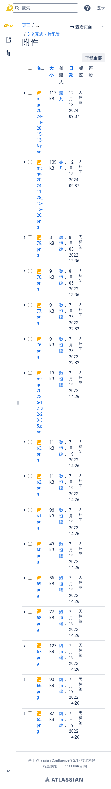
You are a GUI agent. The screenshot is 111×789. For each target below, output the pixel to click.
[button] (87, 8)
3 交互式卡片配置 (43, 34)
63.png (39, 454)
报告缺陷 (50, 766)
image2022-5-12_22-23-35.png (40, 402)
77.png (39, 317)
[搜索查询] (45, 8)
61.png (39, 522)
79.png (39, 249)
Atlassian (64, 779)
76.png (39, 351)
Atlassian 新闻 (75, 766)
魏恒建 (61, 243)
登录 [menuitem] (101, 8)
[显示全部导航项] (38, 25)
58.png (39, 623)
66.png (39, 691)
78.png (39, 283)
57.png (39, 657)
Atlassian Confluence (53, 760)
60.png (39, 556)
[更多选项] (102, 26)
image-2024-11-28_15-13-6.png (40, 122)
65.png (39, 725)
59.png (39, 589)
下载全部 (93, 57)
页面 (26, 25)
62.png (39, 488)
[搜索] (17, 8)
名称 (41, 68)
